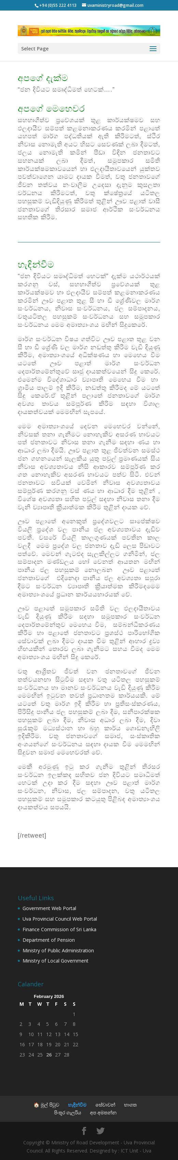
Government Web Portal (49, 908)
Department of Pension (49, 940)
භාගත (130, 1104)
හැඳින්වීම (77, 1104)
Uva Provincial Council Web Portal (60, 919)
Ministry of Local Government (55, 960)
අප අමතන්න (103, 1112)
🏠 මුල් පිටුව (46, 1104)
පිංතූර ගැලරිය (67, 1112)
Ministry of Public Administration (58, 950)
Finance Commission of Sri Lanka (59, 929)
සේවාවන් (105, 1104)
